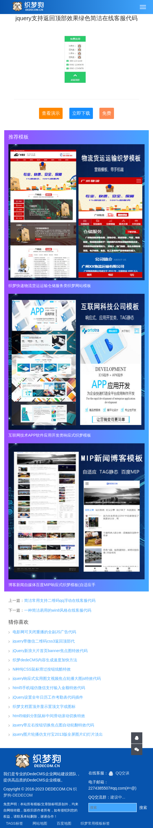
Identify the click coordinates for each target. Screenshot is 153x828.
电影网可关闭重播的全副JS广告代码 (44, 632)
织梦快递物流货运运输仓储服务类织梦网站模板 (49, 285)
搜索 (143, 807)
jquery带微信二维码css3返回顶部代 (44, 641)
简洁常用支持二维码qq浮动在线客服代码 (59, 600)
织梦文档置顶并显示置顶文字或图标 (44, 706)
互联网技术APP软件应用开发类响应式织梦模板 (49, 435)
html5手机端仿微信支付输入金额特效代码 (49, 688)
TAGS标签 (14, 823)
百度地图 (64, 823)
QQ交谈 (119, 773)
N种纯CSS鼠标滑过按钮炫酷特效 (42, 669)
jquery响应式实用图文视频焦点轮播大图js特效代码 (57, 678)
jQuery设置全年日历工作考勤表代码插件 (48, 697)
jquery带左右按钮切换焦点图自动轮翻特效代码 (53, 725)
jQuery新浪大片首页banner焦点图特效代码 (50, 651)
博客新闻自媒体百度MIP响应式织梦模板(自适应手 (51, 584)
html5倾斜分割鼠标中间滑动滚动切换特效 (49, 716)
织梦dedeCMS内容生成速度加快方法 (45, 660)
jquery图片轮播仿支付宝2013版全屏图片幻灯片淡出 (58, 734)
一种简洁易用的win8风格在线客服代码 (57, 610)
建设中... (117, 797)
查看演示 (51, 113)
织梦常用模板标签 (95, 823)
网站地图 (40, 823)
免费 (106, 113)
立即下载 (81, 113)
